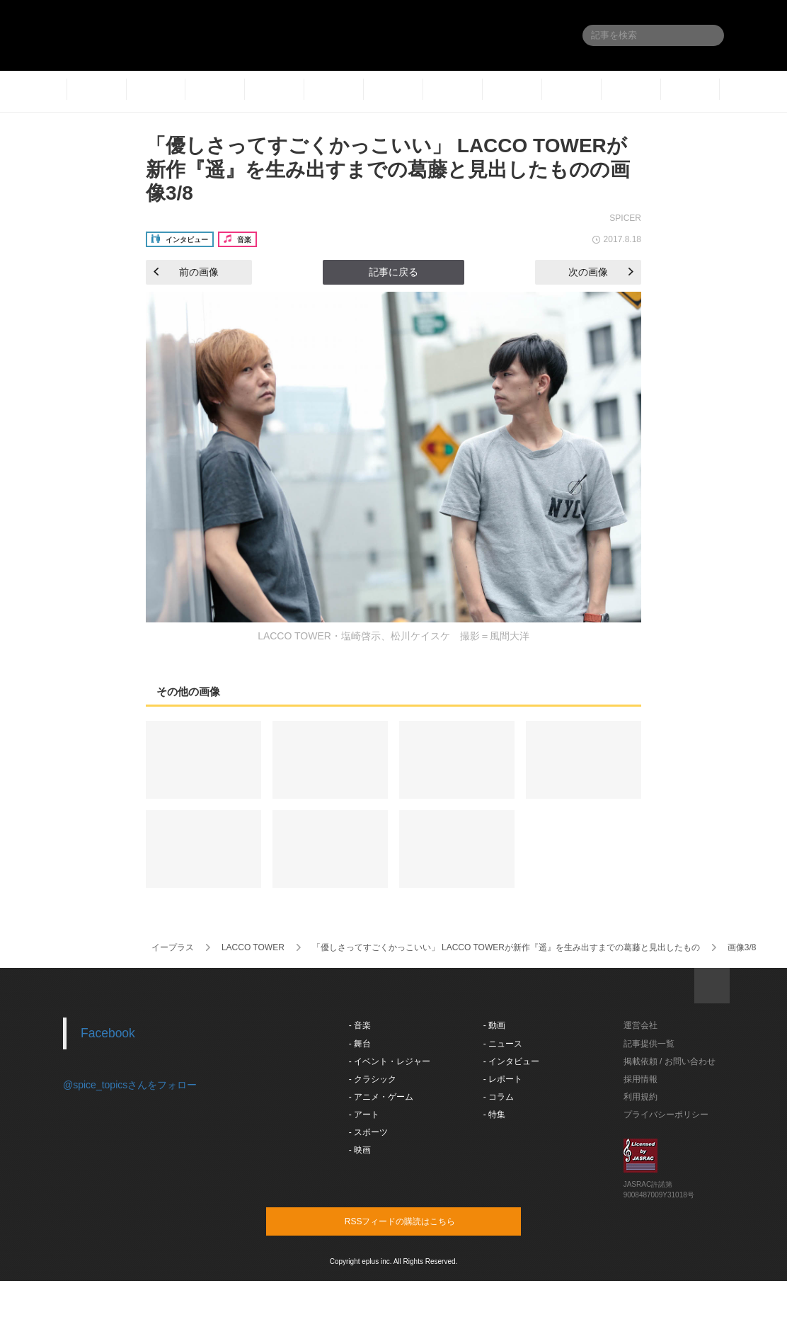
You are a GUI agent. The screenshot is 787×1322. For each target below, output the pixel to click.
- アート (364, 1114)
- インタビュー (511, 1061)
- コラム (498, 1097)
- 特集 (494, 1114)
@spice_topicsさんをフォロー (130, 1084)
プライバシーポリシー (666, 1114)
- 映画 (360, 1150)
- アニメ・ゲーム (381, 1097)
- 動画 (494, 1025)
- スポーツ (368, 1132)
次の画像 (600, 272)
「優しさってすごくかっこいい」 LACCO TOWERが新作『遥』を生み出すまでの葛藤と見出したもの (506, 947)
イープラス (172, 947)
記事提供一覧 (649, 1044)
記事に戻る (393, 272)
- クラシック (372, 1079)
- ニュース (502, 1044)
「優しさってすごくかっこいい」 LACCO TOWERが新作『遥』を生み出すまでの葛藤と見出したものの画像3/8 (388, 169)
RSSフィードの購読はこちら (420, 1220)
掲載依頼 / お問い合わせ (670, 1061)
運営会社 (640, 1025)
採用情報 (640, 1079)
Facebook (108, 1033)
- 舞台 (360, 1044)
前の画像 (186, 272)
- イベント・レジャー (389, 1061)
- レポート (502, 1079)
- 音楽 (360, 1025)
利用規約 (640, 1097)
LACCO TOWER (253, 947)
